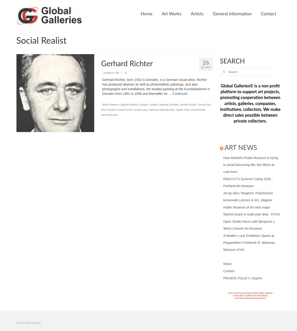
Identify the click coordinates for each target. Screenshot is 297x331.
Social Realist (198, 110)
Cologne (143, 104)
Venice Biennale (109, 115)
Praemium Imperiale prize (161, 110)
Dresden (174, 104)
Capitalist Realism (128, 104)
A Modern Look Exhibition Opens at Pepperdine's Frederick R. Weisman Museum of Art (249, 243)
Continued (180, 94)
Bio (117, 72)
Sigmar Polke (183, 110)
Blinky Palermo (110, 104)
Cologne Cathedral (158, 104)
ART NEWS (241, 147)
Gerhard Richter (188, 104)
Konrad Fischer (124, 110)
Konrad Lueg (140, 110)
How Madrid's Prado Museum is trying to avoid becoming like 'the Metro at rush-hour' (250, 165)
